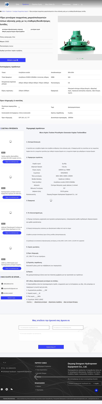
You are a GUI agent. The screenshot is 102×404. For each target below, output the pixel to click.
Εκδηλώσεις (67, 4)
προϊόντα (8, 11)
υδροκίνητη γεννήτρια (40, 302)
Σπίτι (17, 4)
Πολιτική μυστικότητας (9, 398)
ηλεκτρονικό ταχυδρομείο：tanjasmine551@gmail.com (16, 371)
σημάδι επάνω (96, 383)
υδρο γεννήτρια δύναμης (71, 302)
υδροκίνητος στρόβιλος (55, 302)
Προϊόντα (25, 4)
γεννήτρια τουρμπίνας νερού (20, 11)
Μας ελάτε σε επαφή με (50, 5)
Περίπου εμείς (37, 4)
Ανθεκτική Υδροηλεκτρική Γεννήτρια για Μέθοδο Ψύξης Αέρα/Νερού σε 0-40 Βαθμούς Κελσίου (11, 229)
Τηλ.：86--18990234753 (8, 368)
